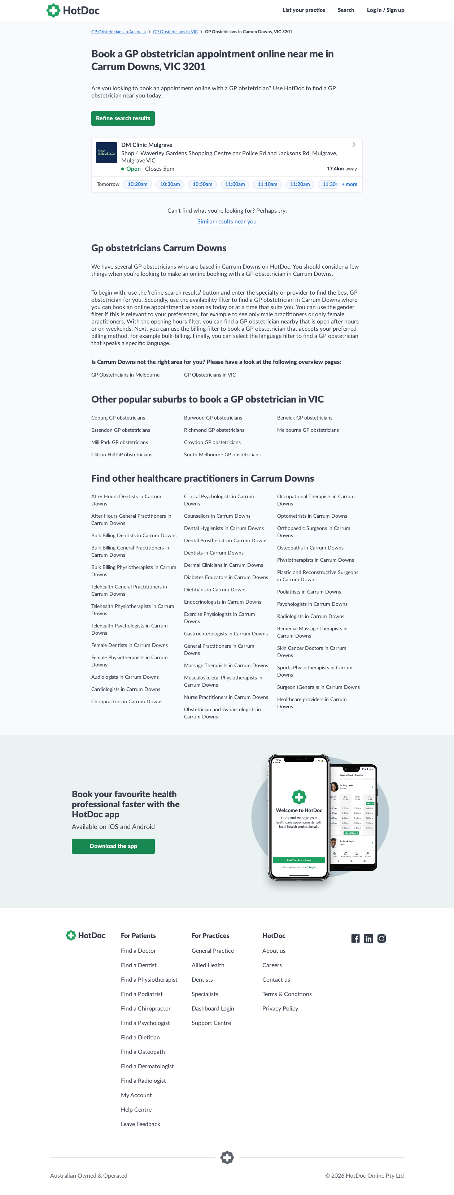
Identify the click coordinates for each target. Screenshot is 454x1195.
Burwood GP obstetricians (213, 418)
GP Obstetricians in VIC (175, 32)
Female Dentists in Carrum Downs (129, 645)
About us (273, 951)
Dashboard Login (213, 1009)
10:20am (138, 184)
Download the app (113, 846)
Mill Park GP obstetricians (119, 442)
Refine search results (123, 118)
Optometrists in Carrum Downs (312, 516)
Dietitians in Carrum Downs (215, 589)
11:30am (332, 184)
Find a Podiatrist (142, 994)
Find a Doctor (138, 951)
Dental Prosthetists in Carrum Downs (225, 540)
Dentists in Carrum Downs (214, 553)
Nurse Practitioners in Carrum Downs (226, 697)
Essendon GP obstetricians (120, 430)
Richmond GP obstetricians (214, 430)
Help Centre (136, 1110)
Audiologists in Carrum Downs (125, 677)
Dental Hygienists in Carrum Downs (224, 528)
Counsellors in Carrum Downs (217, 516)
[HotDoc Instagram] (381, 938)
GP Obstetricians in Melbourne (125, 375)
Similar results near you (227, 222)
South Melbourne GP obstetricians (222, 454)
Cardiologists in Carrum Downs (125, 689)
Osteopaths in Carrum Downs (310, 548)
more (349, 184)
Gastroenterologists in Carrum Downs (226, 633)
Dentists (202, 980)
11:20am (300, 184)
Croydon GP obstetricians (212, 442)
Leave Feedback (140, 1124)
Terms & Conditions (287, 994)
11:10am (268, 184)
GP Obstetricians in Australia (118, 32)
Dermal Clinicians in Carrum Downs (223, 565)
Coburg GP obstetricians (118, 418)
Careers (272, 965)
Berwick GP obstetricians (304, 418)
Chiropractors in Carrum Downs (126, 701)
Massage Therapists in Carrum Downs (226, 665)
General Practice (213, 951)
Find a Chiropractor (146, 1009)
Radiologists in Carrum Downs (310, 616)
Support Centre (211, 1023)
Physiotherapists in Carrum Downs (315, 560)
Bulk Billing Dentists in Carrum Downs (133, 535)
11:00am (235, 184)
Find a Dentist (139, 965)
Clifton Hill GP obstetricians (121, 454)
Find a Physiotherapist (149, 980)
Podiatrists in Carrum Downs (309, 592)
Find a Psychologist (145, 1023)
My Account (136, 1095)
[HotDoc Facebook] (355, 938)
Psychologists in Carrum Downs (312, 604)
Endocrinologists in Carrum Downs (222, 602)
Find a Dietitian (140, 1037)
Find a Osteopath (143, 1052)
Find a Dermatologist (147, 1066)
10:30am (170, 184)
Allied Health (208, 965)
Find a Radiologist (143, 1081)
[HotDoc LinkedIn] (368, 938)
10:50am (203, 184)
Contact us (276, 980)
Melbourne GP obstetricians (308, 430)
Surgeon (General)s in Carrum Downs (318, 687)
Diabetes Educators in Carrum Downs (226, 577)
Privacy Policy (280, 1009)
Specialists (205, 994)
